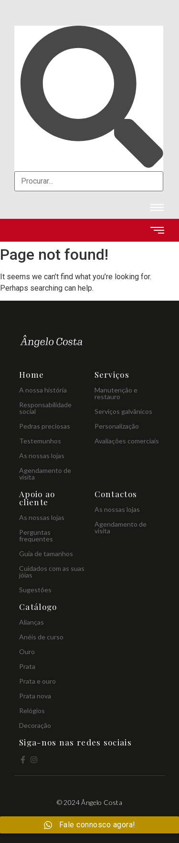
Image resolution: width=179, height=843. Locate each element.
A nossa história (43, 390)
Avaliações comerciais (127, 441)
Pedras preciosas (44, 426)
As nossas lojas (41, 455)
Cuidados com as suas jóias (51, 571)
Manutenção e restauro (116, 393)
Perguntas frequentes (36, 535)
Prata (27, 666)
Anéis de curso (41, 637)
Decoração (35, 725)
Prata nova (35, 696)
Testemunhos (40, 441)
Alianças (31, 622)
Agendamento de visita (45, 473)
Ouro (27, 651)
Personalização (117, 426)
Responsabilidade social (45, 408)
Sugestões (35, 590)
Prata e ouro (37, 681)
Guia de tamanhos (46, 553)
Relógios (32, 710)
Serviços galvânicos (123, 411)
